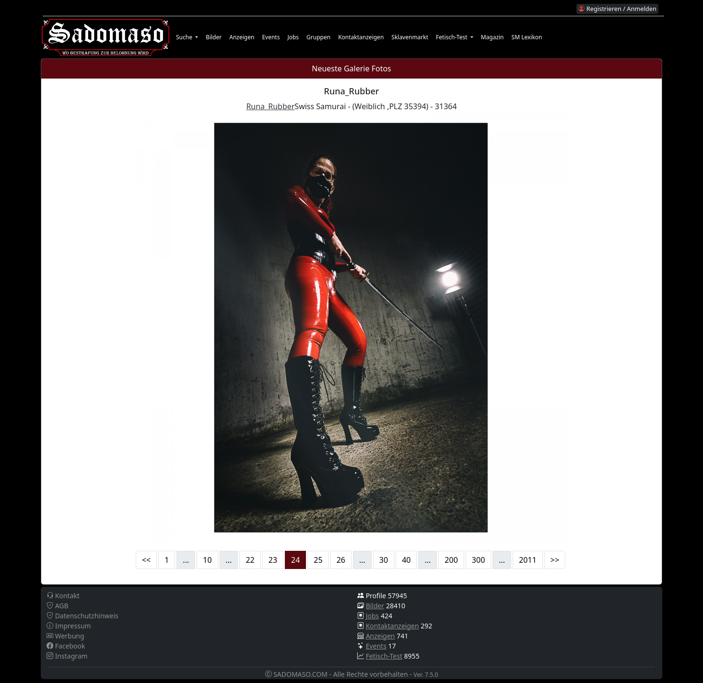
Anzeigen (241, 37)
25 (318, 560)
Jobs (293, 37)
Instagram (67, 655)
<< (146, 560)
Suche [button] (185, 37)
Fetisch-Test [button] (452, 37)
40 (406, 560)
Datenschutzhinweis (82, 615)
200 (451, 560)
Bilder (214, 37)
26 (341, 560)
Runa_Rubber (270, 106)
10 (207, 560)
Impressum (69, 625)
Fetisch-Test (384, 655)
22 (250, 560)
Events (271, 37)
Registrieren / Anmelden (617, 8)
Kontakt (63, 595)
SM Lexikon (527, 37)
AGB (58, 605)
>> (555, 560)
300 (478, 560)
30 (383, 560)
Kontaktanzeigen (361, 37)
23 (273, 560)
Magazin (492, 37)
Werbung (65, 635)
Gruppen (318, 37)
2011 (528, 560)
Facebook (66, 645)
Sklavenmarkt (409, 37)
